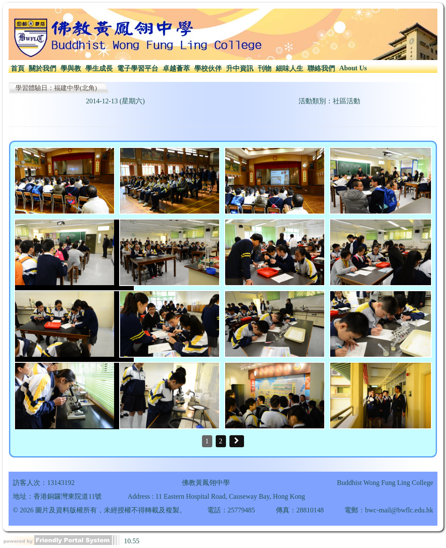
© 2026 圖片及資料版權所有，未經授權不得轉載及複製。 (99, 510)
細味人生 (289, 68)
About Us (353, 68)
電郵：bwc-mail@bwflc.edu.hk (388, 510)
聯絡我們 (321, 68)
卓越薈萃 (176, 68)
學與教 (70, 68)
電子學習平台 (137, 68)
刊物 (264, 68)
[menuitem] (17, 68)
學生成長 (99, 68)
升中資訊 (239, 68)
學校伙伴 (208, 68)
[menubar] (189, 68)
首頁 (17, 68)
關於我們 (42, 68)
